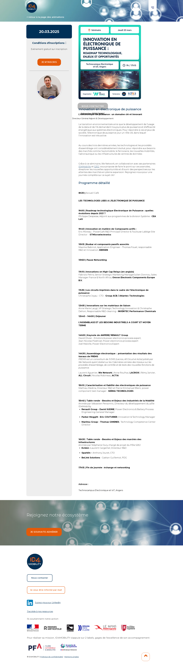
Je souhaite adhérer (44, 532)
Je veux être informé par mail (46, 590)
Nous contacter (39, 578)
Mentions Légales (71, 657)
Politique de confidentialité (51, 657)
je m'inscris (49, 62)
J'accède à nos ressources (40, 611)
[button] (153, 5)
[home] (32, 6)
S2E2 (96, 166)
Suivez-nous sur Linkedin (48, 602)
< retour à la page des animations (45, 17)
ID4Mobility (85, 166)
